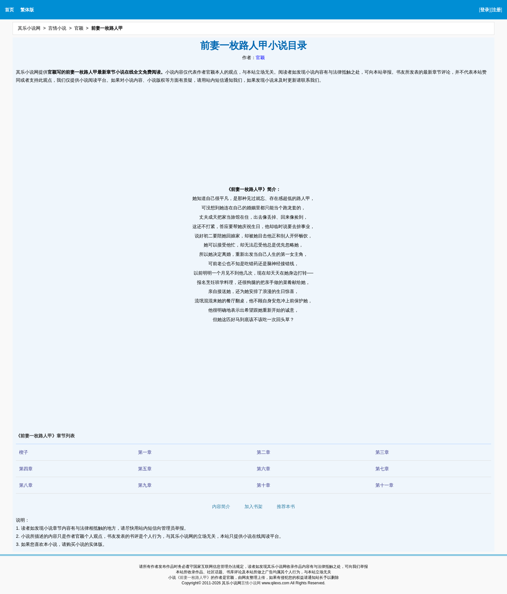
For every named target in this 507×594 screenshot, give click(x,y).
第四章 (26, 468)
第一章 (145, 452)
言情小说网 (251, 583)
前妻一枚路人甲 (193, 577)
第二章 (263, 452)
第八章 (26, 485)
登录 (484, 9)
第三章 (382, 452)
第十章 (263, 485)
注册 (496, 9)
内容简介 (221, 506)
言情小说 (57, 28)
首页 (9, 9)
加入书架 (253, 506)
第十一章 (384, 485)
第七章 (382, 468)
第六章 (263, 468)
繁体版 (27, 9)
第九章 (145, 485)
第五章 (145, 468)
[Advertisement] (253, 133)
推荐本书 (286, 506)
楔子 (23, 452)
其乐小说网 (29, 28)
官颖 (78, 28)
